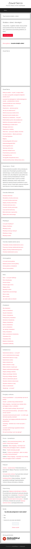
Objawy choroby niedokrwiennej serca (12, 249)
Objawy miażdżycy (7, 226)
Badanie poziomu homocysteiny (11, 263)
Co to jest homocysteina (9, 261)
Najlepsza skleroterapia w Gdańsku (18, 491)
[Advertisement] (15, 68)
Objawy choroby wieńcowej (9, 202)
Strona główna (6, 43)
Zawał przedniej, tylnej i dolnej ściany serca (13, 160)
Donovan (22, 546)
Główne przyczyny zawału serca (11, 112)
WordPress (15, 546)
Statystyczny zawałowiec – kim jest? (12, 117)
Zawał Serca (15, 3)
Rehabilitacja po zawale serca (10, 124)
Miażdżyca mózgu (7, 233)
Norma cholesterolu (8, 324)
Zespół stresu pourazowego (10, 291)
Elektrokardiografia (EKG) (9, 143)
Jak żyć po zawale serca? (9, 110)
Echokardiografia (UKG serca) (10, 141)
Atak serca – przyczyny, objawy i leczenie (13, 131)
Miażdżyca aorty (7, 228)
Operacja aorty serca (8, 148)
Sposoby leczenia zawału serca (10, 115)
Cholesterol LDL (7, 336)
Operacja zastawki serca (9, 150)
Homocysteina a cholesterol (10, 266)
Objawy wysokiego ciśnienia (10, 374)
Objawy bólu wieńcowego (9, 214)
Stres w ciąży (6, 294)
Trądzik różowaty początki (13, 450)
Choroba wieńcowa (7, 195)
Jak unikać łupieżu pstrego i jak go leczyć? (13, 408)
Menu (4, 10)
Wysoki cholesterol (7, 313)
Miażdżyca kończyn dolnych (10, 231)
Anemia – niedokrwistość (9, 468)
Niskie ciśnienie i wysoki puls (10, 367)
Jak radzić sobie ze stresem (9, 299)
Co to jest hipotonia (7, 136)
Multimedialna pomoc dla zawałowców (12, 120)
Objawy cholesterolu (8, 322)
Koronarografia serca (8, 145)
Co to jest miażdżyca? (8, 223)
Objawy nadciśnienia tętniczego (11, 369)
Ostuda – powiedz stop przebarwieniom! (13, 401)
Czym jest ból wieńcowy (9, 209)
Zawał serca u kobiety (8, 129)
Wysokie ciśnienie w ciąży (9, 383)
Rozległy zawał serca (8, 127)
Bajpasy (5, 138)
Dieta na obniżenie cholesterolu (11, 334)
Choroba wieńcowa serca (9, 205)
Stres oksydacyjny (7, 280)
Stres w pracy (6, 296)
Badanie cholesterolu (8, 341)
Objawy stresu (6, 287)
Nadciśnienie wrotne (8, 360)
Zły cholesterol (6, 308)
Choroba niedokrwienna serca (10, 252)
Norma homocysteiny (8, 268)
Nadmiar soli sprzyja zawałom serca (12, 122)
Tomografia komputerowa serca (11, 157)
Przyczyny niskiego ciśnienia (10, 376)
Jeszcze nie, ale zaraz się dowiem (12, 520)
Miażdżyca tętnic (7, 235)
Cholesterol (21, 495)
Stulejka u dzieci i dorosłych (12, 22)
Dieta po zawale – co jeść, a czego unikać (13, 92)
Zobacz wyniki (15, 527)
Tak (5, 515)
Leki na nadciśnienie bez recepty (11, 355)
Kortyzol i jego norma (8, 284)
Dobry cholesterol (7, 331)
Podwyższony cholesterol (9, 317)
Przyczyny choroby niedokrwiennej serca (13, 247)
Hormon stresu (6, 282)
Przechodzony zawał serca (9, 153)
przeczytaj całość (8, 35)
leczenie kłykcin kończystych (15, 499)
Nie (5, 517)
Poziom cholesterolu (8, 315)
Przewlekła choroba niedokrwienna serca (13, 245)
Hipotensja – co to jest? (8, 388)
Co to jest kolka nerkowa (9, 474)
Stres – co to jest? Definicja (9, 277)
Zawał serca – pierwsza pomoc (10, 108)
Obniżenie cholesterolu (8, 320)
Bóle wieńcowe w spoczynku (10, 212)
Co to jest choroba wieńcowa (10, 200)
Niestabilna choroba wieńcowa (10, 198)
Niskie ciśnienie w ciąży (8, 364)
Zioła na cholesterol (8, 310)
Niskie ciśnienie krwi (8, 362)
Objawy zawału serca (8, 105)
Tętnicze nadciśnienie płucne (10, 378)
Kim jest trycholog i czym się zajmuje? (12, 432)
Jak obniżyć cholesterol (8, 329)
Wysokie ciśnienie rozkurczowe (10, 381)
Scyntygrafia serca (7, 155)
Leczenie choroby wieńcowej (10, 207)
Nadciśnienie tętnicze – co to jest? (11, 353)
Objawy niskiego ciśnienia (9, 371)
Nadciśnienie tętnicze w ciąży (10, 357)
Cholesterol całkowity (8, 343)
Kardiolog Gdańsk (7, 478)
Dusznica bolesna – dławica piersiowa (12, 134)
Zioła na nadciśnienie (8, 385)
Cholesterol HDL (7, 338)
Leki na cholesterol (7, 327)
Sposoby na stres (7, 289)
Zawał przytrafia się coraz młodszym (12, 103)
